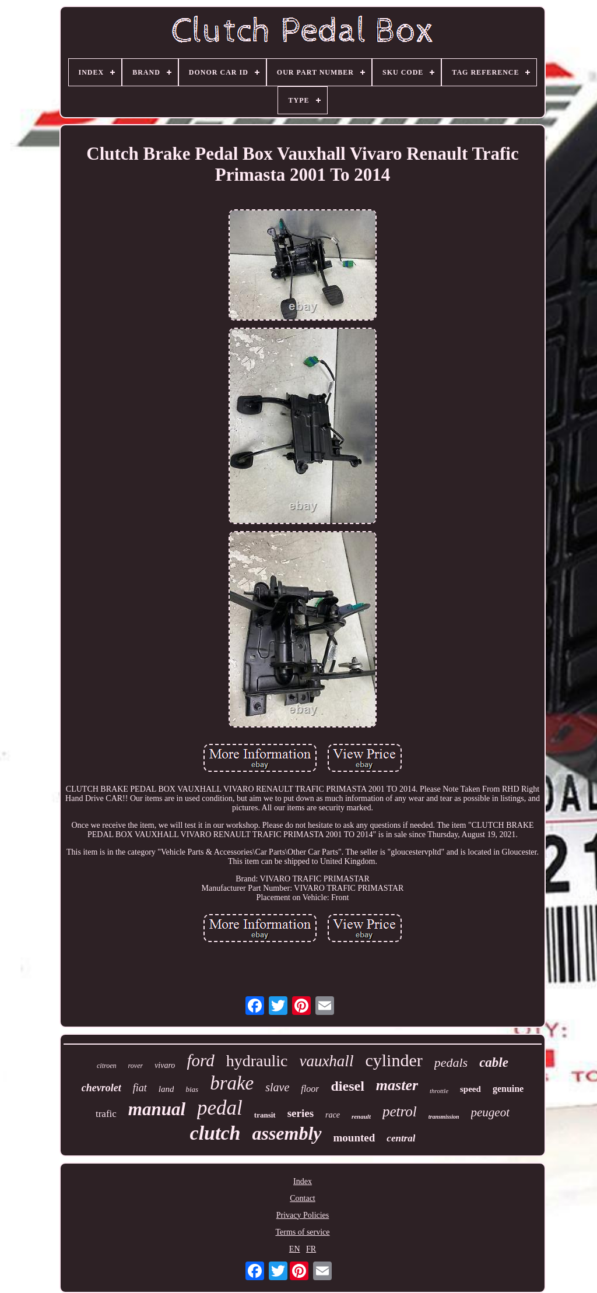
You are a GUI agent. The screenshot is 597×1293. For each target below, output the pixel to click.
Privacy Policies (302, 1215)
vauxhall (326, 1061)
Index (302, 1181)
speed (470, 1089)
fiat (140, 1088)
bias (191, 1089)
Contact (302, 1198)
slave (277, 1087)
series (300, 1113)
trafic (106, 1113)
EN (294, 1249)
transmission (444, 1116)
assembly (286, 1133)
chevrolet (101, 1088)
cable (493, 1062)
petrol (399, 1111)
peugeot (490, 1112)
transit (265, 1115)
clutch (215, 1133)
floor (310, 1089)
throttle (439, 1090)
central (401, 1138)
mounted (354, 1138)
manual (156, 1109)
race (332, 1115)
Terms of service (302, 1232)
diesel (347, 1086)
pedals (451, 1062)
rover (135, 1066)
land (166, 1089)
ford (200, 1060)
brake (232, 1083)
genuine (508, 1089)
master (397, 1085)
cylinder (393, 1060)
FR (311, 1249)
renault (361, 1116)
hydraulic (257, 1061)
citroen (107, 1066)
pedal (220, 1108)
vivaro (164, 1065)
